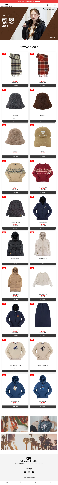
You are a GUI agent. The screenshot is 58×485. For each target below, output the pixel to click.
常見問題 (33, 477)
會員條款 (25, 477)
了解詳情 (37, 1)
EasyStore (41, 463)
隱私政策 (29, 477)
